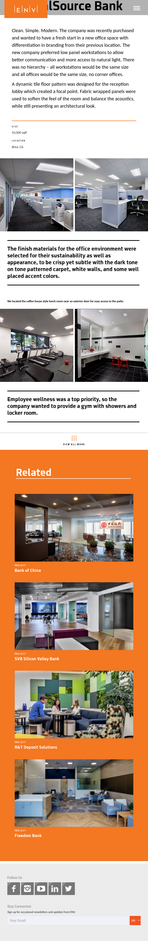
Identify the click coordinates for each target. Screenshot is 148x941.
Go (133, 920)
